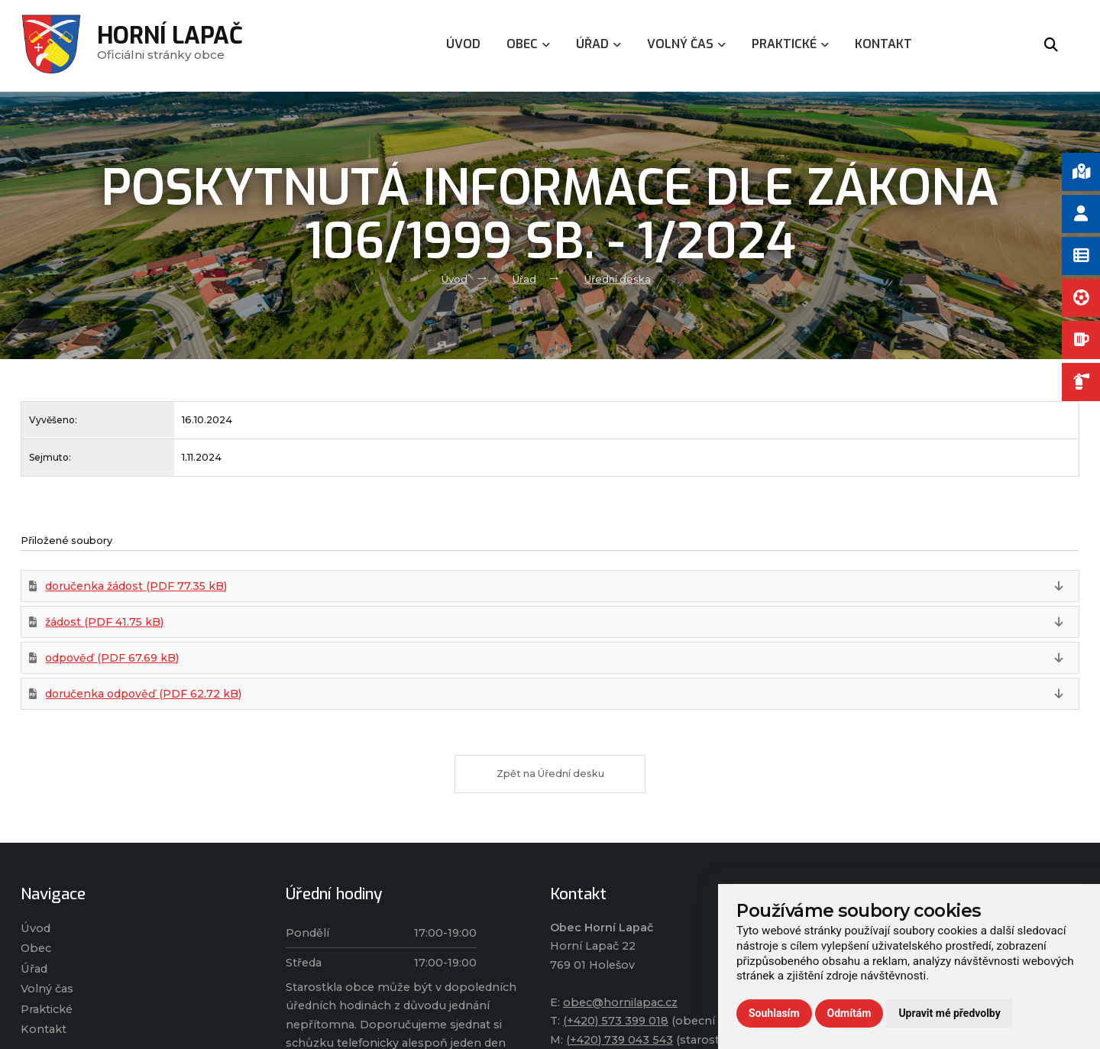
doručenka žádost (136, 586)
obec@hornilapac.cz (620, 1002)
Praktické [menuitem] (790, 44)
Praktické (47, 1009)
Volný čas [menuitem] (686, 44)
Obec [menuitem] (528, 44)
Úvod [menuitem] (463, 44)
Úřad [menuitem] (598, 44)
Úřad (524, 279)
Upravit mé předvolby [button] (949, 1013)
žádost (104, 622)
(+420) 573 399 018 (615, 1021)
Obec (36, 948)
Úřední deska (617, 279)
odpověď (112, 658)
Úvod (454, 279)
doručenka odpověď (143, 694)
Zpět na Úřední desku (550, 773)
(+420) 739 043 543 (619, 1040)
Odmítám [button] (849, 1013)
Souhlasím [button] (774, 1013)
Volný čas (47, 989)
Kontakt (43, 1029)
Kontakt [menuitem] (883, 44)
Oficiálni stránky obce (170, 45)
